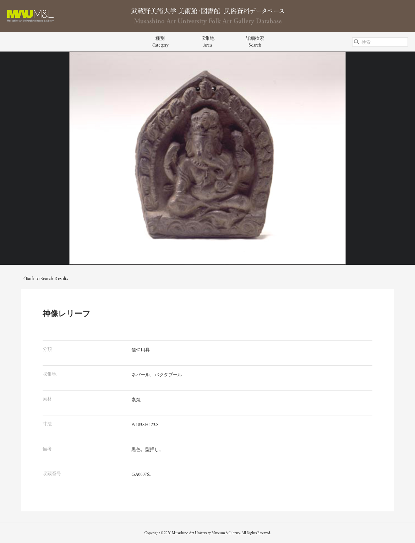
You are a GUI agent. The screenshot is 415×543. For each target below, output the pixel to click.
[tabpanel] (207, 158)
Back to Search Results (45, 278)
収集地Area (207, 41)
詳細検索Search (255, 41)
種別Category (160, 41)
